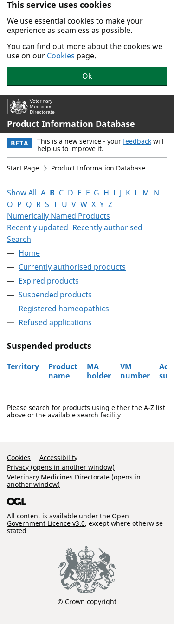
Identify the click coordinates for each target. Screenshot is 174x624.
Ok (87, 76)
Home (29, 253)
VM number (135, 371)
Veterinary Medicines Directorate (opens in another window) (74, 481)
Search (19, 239)
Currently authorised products (72, 266)
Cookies (61, 55)
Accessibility (58, 457)
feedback (137, 141)
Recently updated (37, 227)
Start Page (23, 168)
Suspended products (55, 294)
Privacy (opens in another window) (61, 467)
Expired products (49, 280)
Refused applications (55, 322)
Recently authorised (107, 227)
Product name (62, 371)
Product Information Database (71, 123)
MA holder (99, 371)
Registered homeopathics (64, 308)
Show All (22, 193)
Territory (23, 366)
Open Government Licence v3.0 (68, 519)
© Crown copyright (87, 601)
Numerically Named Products (58, 216)
